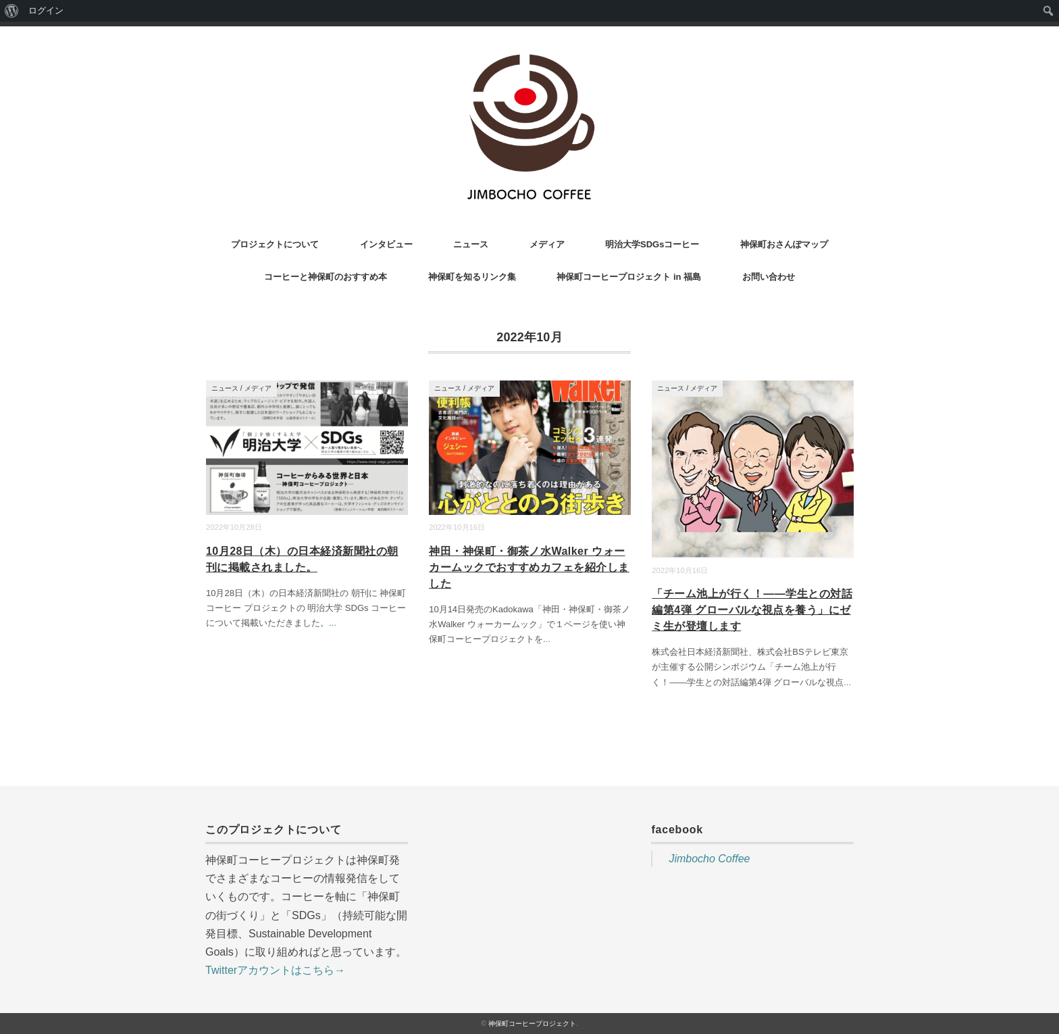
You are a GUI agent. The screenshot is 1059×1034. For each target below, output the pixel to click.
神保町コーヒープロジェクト (532, 1023)
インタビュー (386, 244)
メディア (547, 244)
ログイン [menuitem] (45, 10)
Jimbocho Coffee (709, 858)
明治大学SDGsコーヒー (652, 244)
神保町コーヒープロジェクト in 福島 (629, 277)
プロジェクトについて (275, 244)
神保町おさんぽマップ (784, 244)
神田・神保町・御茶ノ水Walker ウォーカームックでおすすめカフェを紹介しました (529, 567)
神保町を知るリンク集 (472, 277)
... (332, 623)
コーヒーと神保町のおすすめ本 (325, 277)
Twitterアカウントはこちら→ (275, 970)
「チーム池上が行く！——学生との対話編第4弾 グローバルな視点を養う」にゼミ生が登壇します (752, 610)
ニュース (470, 244)
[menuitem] (12, 11)
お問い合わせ (768, 277)
